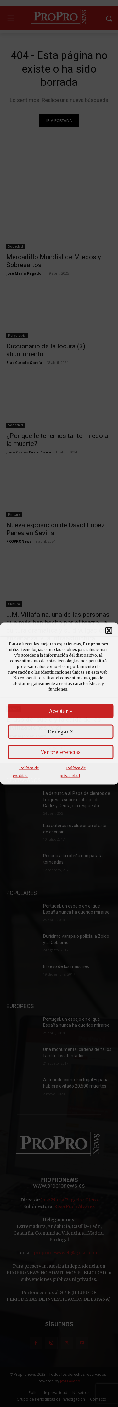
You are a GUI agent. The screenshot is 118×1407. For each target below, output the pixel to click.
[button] (108, 631)
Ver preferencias (61, 752)
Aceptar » (60, 711)
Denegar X (60, 732)
